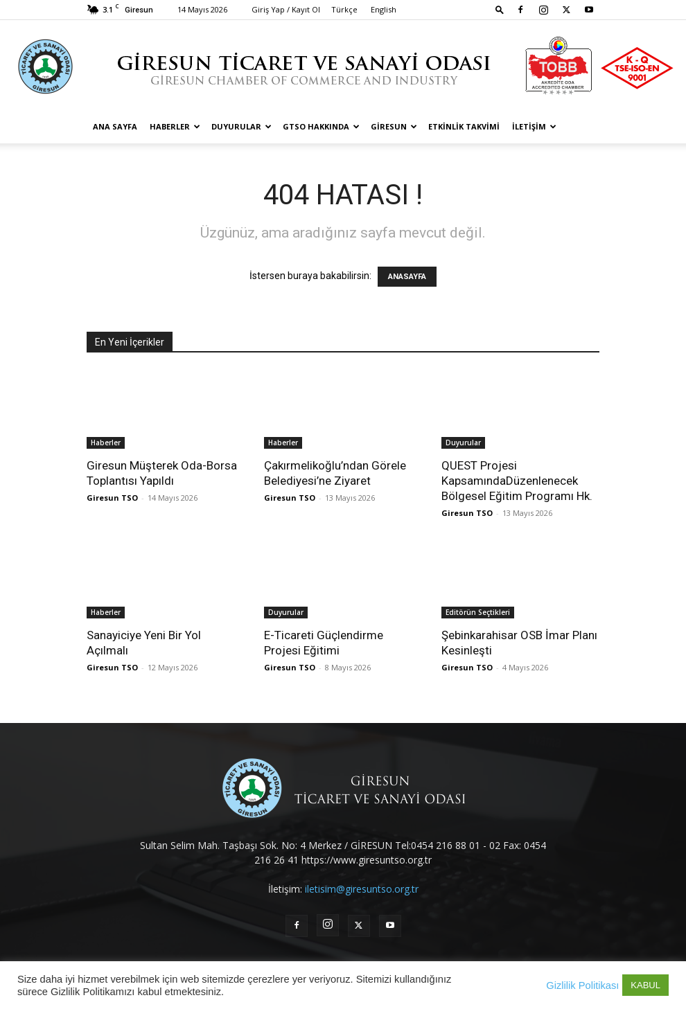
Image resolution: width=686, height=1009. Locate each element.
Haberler (175, 126)
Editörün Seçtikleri (478, 612)
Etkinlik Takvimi (464, 126)
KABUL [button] (645, 985)
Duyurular (241, 126)
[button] (499, 9)
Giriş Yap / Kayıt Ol (286, 9)
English (383, 9)
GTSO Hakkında (321, 126)
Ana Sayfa (115, 126)
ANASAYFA (407, 276)
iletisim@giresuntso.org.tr (362, 888)
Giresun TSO (112, 497)
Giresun (394, 126)
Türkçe (344, 9)
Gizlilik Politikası (582, 985)
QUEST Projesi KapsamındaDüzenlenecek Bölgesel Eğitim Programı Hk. (516, 480)
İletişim (534, 126)
